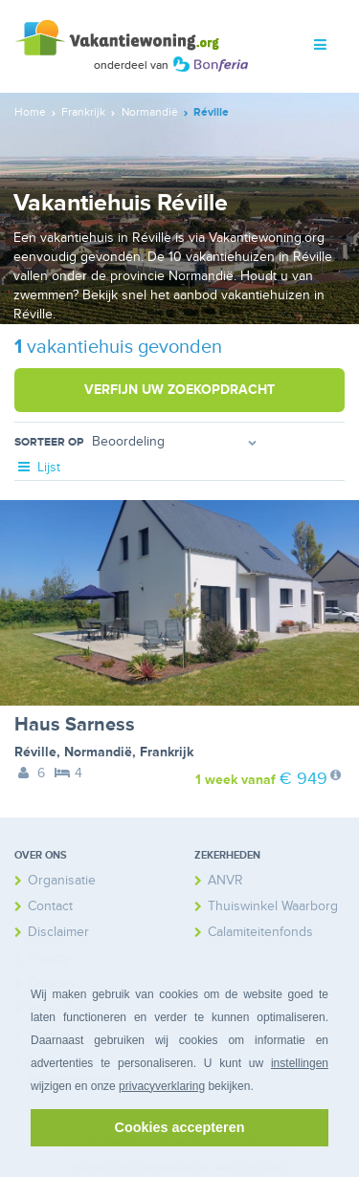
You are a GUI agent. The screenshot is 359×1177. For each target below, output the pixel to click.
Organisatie (62, 880)
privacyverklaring (162, 1086)
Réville (35, 752)
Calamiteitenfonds (260, 932)
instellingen (299, 1063)
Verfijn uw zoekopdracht (179, 389)
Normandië (98, 752)
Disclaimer (58, 932)
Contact (50, 906)
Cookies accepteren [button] (180, 1127)
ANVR (225, 880)
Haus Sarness (74, 724)
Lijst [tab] (37, 467)
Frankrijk (166, 752)
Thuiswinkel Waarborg (273, 906)
